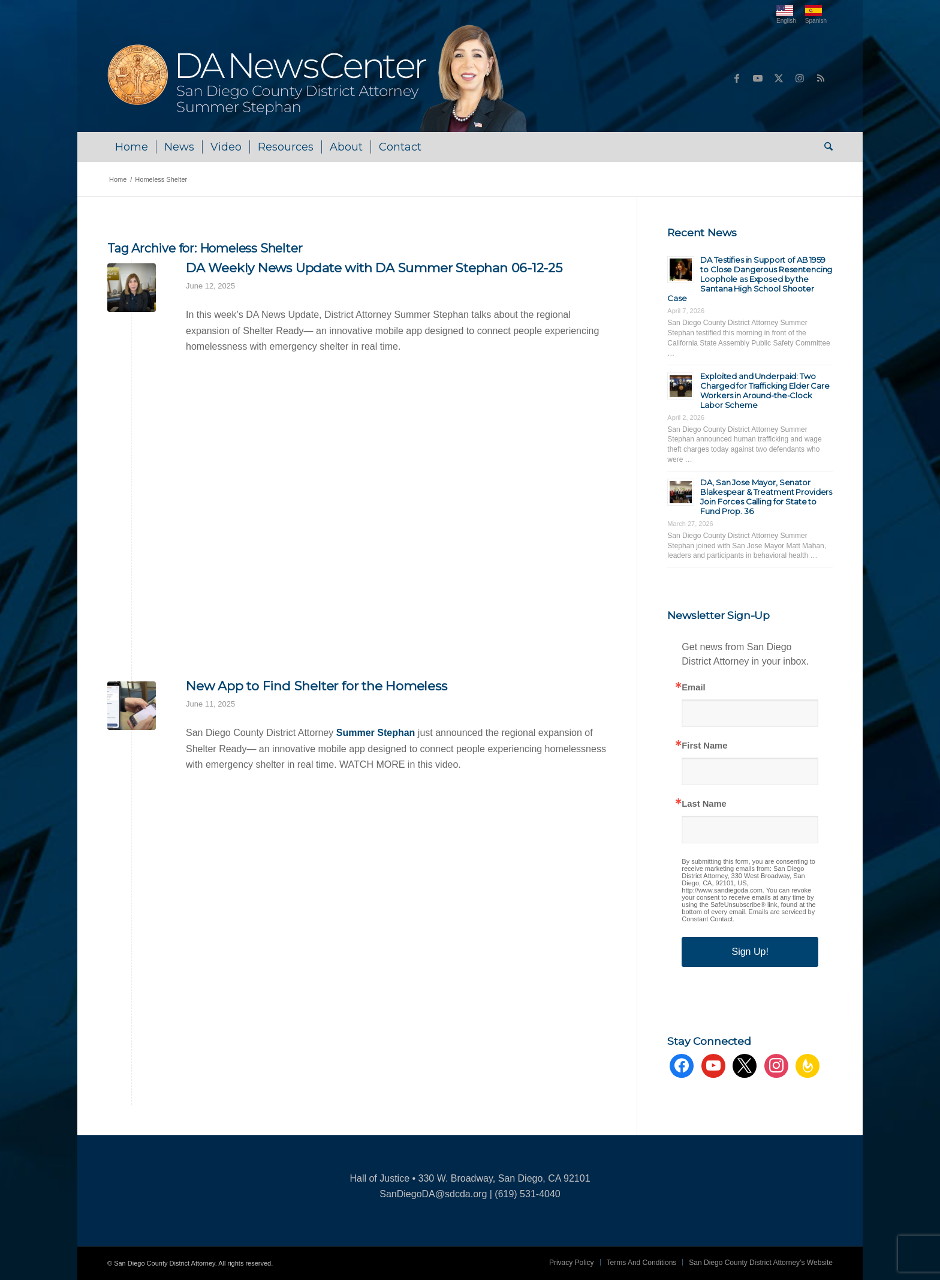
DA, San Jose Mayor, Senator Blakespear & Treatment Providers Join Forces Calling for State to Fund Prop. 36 (766, 496)
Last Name (704, 804)
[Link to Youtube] (758, 78)
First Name (704, 745)
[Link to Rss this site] (821, 78)
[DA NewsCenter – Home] (318, 78)
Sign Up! (749, 952)
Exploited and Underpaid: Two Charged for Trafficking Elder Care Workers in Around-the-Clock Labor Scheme (765, 390)
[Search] (825, 147)
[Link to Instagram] (800, 78)
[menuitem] (131, 147)
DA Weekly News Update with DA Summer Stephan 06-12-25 (374, 267)
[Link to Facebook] (737, 78)
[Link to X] (779, 78)
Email (693, 687)
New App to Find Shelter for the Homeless (316, 685)
